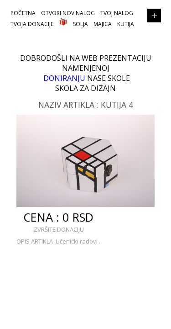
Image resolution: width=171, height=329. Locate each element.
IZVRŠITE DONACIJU (58, 229)
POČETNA (23, 13)
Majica (102, 24)
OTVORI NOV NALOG (68, 13)
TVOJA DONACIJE (31, 24)
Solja (80, 24)
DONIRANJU (64, 78)
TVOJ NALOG (116, 13)
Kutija (125, 24)
